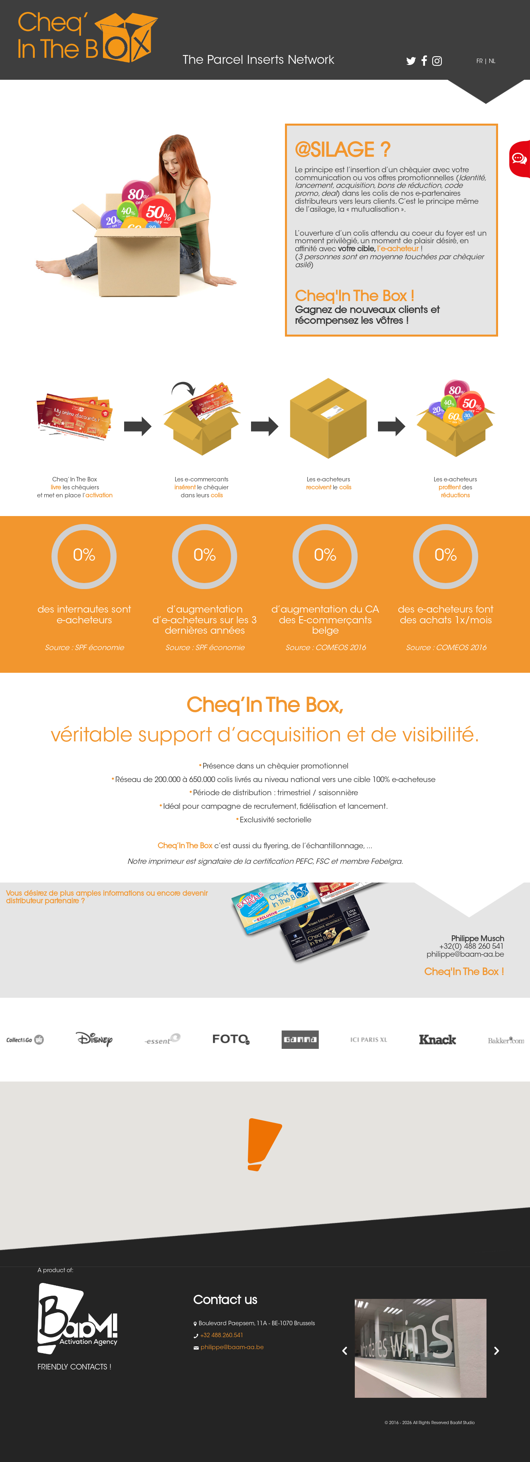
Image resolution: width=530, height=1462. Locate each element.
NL (492, 62)
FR (480, 62)
